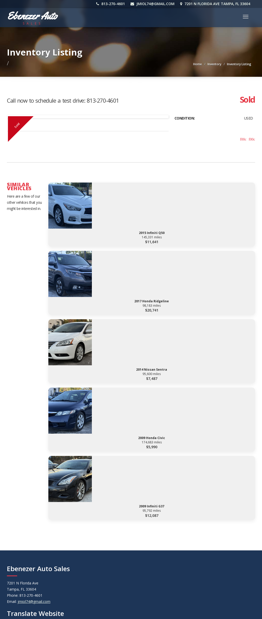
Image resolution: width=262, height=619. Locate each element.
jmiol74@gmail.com (154, 3)
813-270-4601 (111, 3)
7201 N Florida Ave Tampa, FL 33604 (216, 3)
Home (197, 64)
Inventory (214, 64)
